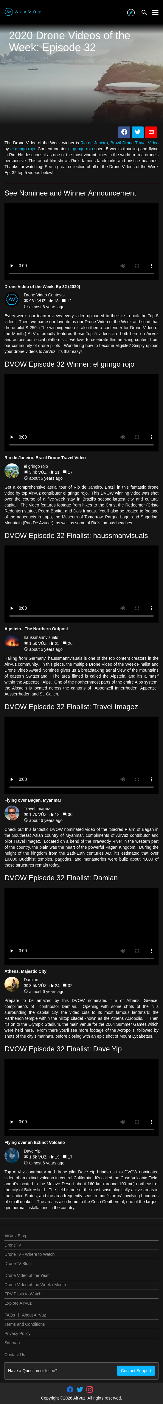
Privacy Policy (17, 1333)
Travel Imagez (37, 808)
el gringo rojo (22, 148)
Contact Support (136, 1370)
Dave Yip (32, 1151)
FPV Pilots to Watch (22, 1294)
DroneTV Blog (17, 1263)
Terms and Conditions (24, 1324)
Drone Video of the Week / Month (35, 1284)
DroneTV (12, 1245)
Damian (31, 979)
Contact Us (14, 1354)
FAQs (9, 1315)
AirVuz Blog (15, 1235)
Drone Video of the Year (26, 1275)
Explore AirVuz (18, 1303)
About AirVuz (34, 1315)
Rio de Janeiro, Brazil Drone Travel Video (119, 142)
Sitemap (12, 1342)
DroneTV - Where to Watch (29, 1254)
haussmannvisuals (41, 637)
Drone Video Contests (44, 295)
